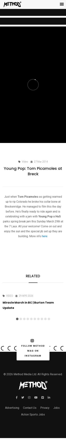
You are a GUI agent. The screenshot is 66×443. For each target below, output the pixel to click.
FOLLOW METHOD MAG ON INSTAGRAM (32, 348)
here (44, 236)
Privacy (44, 407)
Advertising (12, 407)
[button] (17, 319)
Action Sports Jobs (33, 414)
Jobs (56, 407)
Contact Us (29, 407)
